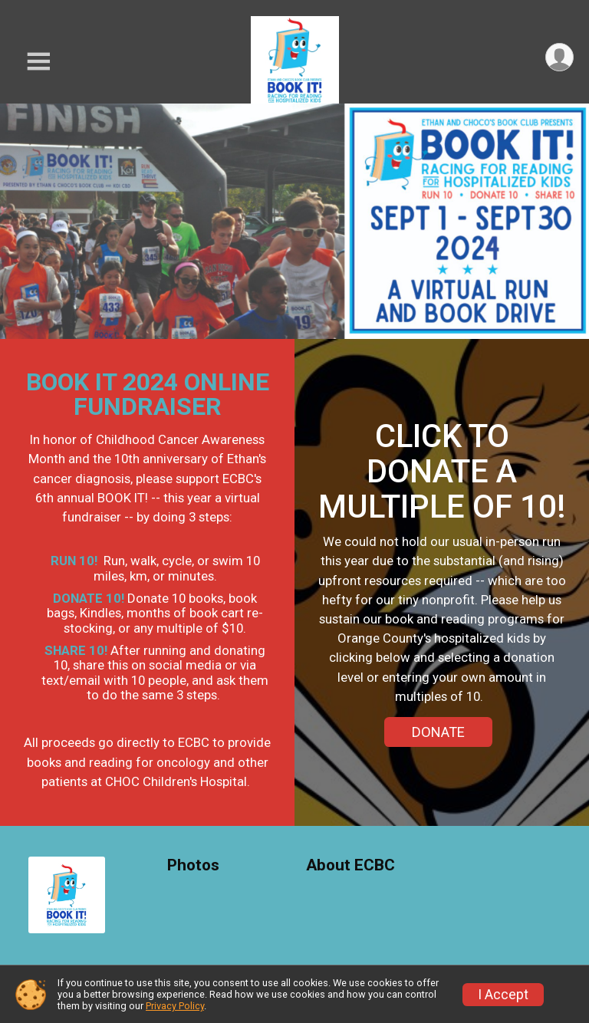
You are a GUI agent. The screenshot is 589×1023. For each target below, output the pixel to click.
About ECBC (350, 865)
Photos (193, 865)
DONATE (438, 732)
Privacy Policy (175, 1005)
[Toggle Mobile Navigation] (38, 61)
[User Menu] (559, 57)
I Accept (503, 994)
